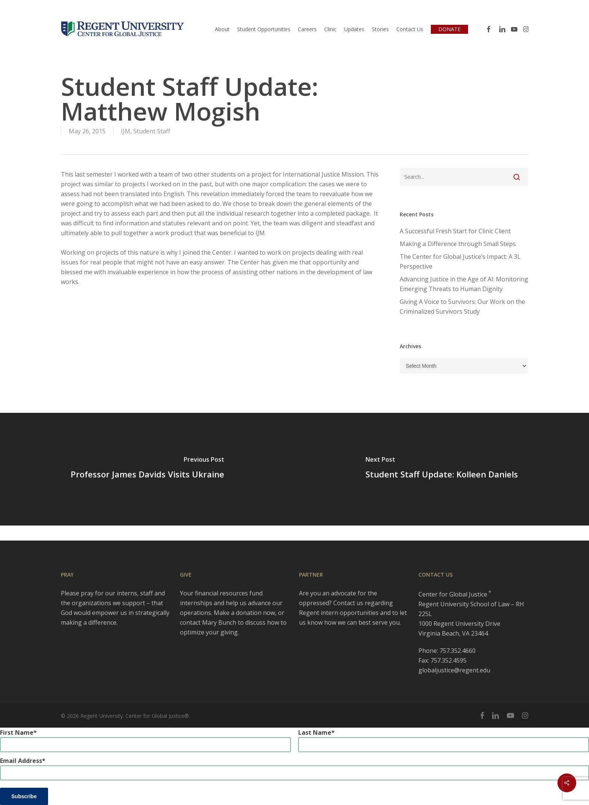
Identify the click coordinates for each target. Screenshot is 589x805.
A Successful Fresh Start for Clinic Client (455, 231)
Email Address (21, 761)
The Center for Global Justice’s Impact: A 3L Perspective (460, 261)
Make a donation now (244, 613)
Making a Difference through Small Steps (458, 244)
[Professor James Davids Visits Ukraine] (147, 469)
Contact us (348, 603)
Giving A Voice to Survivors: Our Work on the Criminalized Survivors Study (462, 307)
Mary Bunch (219, 622)
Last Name (314, 732)
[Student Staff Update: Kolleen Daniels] (441, 469)
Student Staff (151, 131)
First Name (16, 732)
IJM (125, 131)
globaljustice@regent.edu (454, 670)
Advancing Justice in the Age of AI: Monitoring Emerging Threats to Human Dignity (464, 284)
